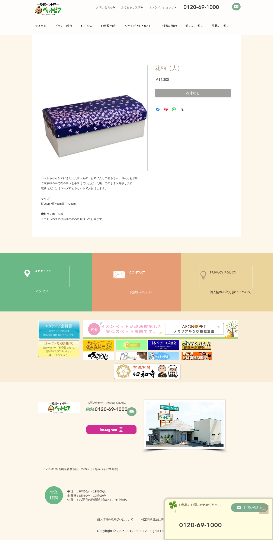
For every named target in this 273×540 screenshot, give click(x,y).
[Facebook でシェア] (157, 109)
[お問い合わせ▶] (106, 7)
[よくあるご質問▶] (133, 7)
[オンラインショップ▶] (163, 7)
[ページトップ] (264, 509)
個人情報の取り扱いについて (116, 519)
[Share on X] (182, 109)
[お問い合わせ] (249, 507)
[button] (137, 25)
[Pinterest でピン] (165, 109)
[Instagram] (111, 429)
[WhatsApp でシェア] (174, 109)
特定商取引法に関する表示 (157, 519)
